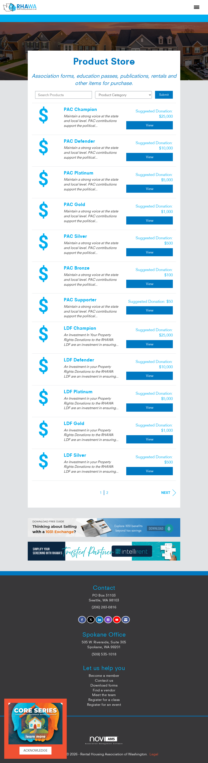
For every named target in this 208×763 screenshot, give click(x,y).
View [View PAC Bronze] (149, 284)
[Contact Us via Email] (126, 619)
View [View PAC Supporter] (149, 310)
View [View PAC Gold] (149, 220)
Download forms (104, 685)
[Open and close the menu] (120, 7)
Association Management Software (104, 740)
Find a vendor (104, 690)
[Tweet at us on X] (91, 619)
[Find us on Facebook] (82, 619)
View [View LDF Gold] (149, 439)
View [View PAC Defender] (149, 157)
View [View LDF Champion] (149, 344)
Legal (154, 754)
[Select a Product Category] (123, 95)
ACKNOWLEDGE (35, 750)
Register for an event (104, 704)
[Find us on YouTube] (117, 619)
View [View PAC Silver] (149, 252)
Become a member (104, 675)
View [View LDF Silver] (149, 471)
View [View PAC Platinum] (149, 189)
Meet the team (104, 695)
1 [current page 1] (101, 492)
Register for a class (104, 700)
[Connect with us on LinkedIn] (99, 619)
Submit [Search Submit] (164, 95)
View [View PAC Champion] (149, 125)
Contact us (104, 680)
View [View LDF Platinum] (149, 407)
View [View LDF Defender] (149, 376)
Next (168, 492)
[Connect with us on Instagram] (108, 619)
